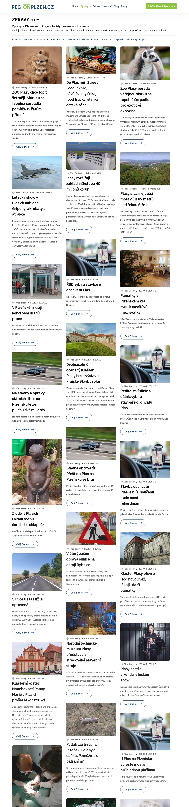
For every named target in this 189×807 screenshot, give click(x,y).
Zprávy (86, 6)
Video (96, 6)
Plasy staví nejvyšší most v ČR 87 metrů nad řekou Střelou (136, 199)
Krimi (61, 39)
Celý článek (25, 146)
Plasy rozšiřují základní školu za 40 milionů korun (83, 183)
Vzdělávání (84, 39)
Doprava (28, 39)
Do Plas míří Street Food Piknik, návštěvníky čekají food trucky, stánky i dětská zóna (83, 93)
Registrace (169, 6)
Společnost (107, 39)
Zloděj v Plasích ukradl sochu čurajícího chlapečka (29, 519)
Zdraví (52, 39)
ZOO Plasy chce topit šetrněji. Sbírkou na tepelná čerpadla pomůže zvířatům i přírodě (29, 103)
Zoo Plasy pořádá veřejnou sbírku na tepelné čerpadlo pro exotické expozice (136, 99)
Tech (95, 39)
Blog (116, 6)
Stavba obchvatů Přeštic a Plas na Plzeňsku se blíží (80, 473)
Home (75, 6)
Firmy (124, 6)
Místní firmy (132, 39)
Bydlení (119, 39)
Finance (71, 39)
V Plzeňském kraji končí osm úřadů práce (27, 313)
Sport (143, 39)
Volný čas (40, 39)
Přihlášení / (155, 6)
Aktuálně (16, 39)
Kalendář (107, 6)
